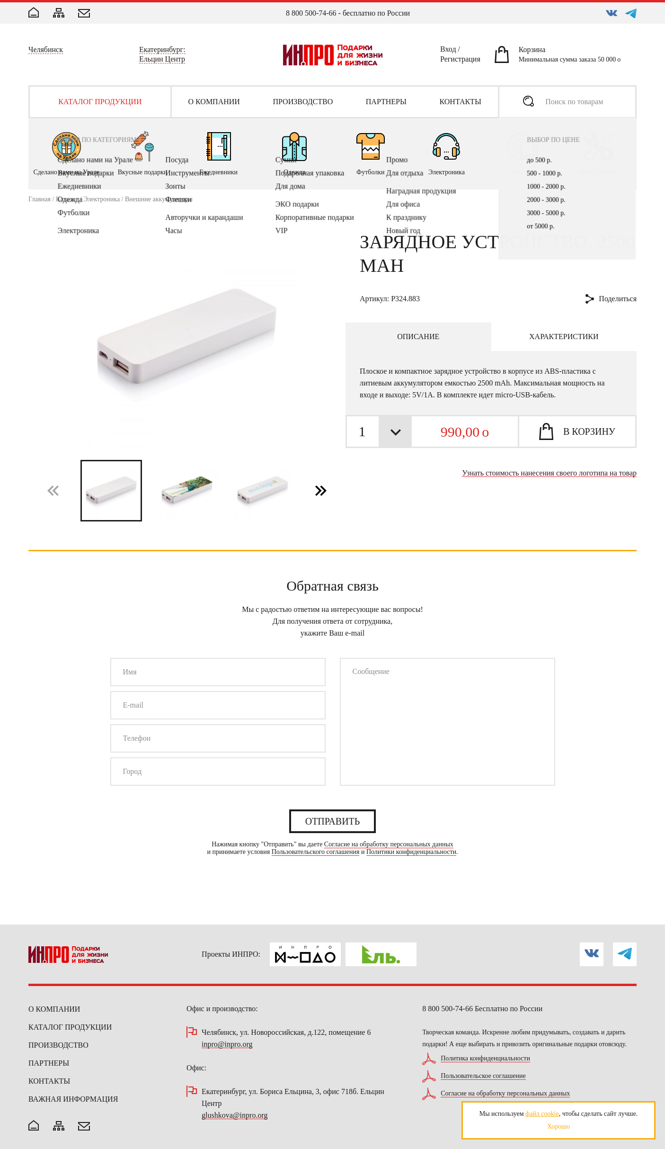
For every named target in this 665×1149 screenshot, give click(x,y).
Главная (39, 199)
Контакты (49, 1081)
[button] (321, 490)
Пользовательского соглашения (316, 852)
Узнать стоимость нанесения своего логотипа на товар (549, 473)
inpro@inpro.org (227, 1044)
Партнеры (48, 1063)
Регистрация (460, 60)
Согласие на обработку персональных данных (388, 844)
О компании (54, 1009)
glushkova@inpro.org (234, 1115)
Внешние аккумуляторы (159, 199)
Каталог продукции (70, 1027)
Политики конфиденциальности (411, 852)
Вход (448, 50)
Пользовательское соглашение (483, 1076)
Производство (58, 1045)
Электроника (101, 199)
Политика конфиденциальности (485, 1058)
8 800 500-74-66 (311, 13)
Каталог (67, 199)
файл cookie (542, 1113)
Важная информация (73, 1099)
